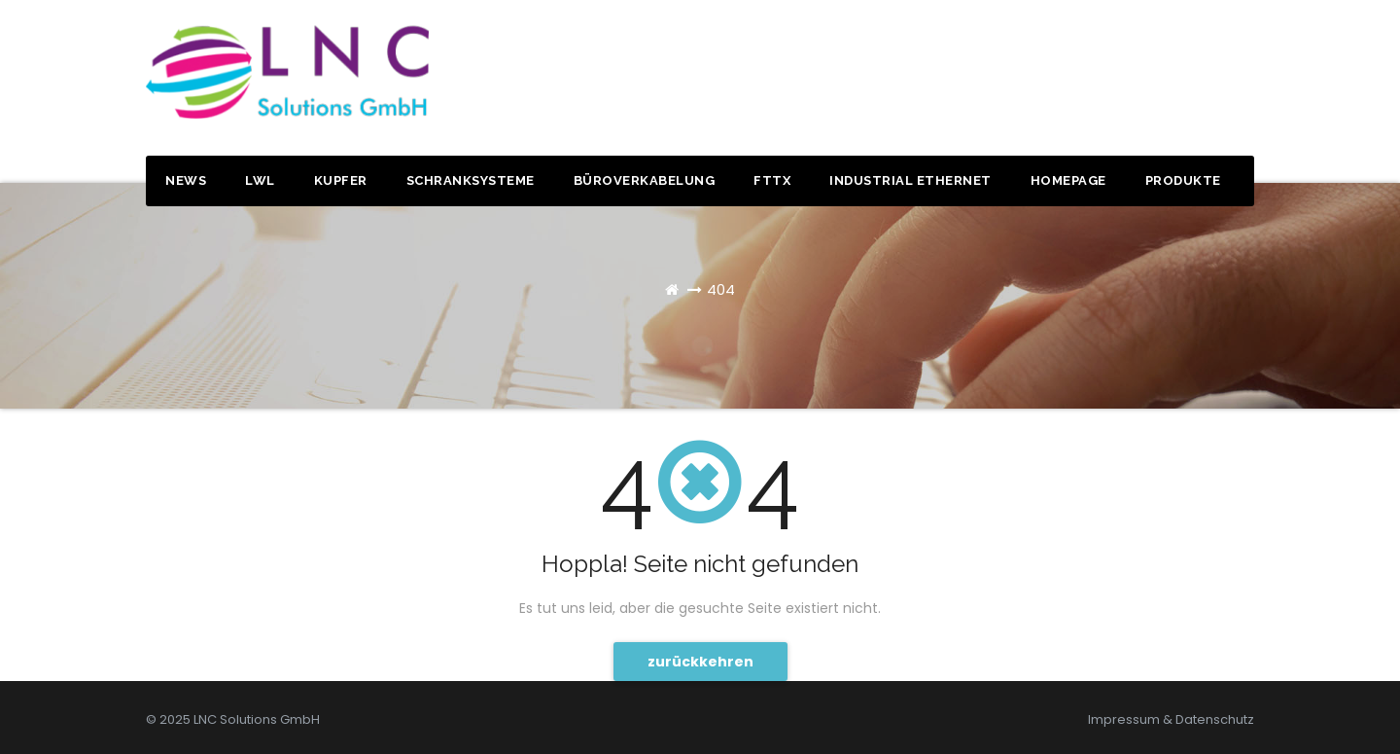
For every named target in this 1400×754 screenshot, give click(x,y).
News (185, 180)
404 (721, 289)
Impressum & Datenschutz (1171, 719)
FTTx (771, 180)
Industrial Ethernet (910, 180)
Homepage (1068, 180)
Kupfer (341, 180)
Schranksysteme (470, 180)
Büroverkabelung (645, 180)
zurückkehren (700, 661)
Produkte (1183, 180)
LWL (260, 180)
